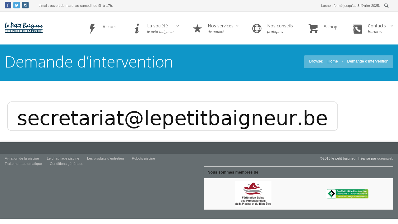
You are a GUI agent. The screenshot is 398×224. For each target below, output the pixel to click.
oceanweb (385, 158)
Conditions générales (66, 164)
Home (332, 61)
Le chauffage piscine (63, 158)
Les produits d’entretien (105, 158)
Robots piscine (143, 158)
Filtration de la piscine (22, 158)
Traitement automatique (23, 164)
